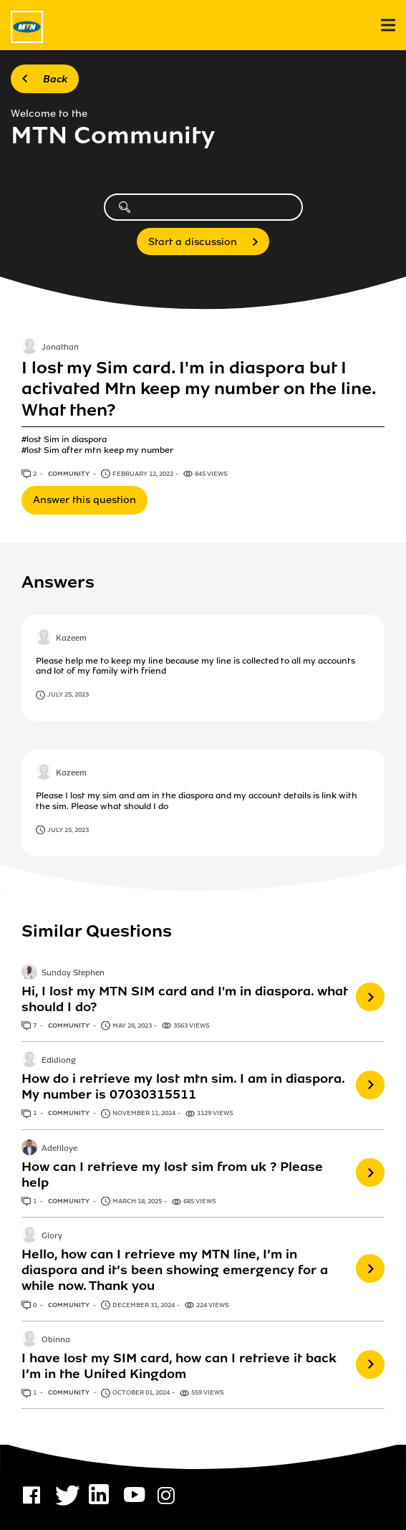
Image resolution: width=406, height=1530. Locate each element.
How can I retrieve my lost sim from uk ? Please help (172, 1174)
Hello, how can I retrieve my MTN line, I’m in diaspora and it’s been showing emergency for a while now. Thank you (174, 1269)
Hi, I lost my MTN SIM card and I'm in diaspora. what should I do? (184, 998)
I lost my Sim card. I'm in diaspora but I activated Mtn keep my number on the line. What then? (198, 389)
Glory (52, 1237)
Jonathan (60, 348)
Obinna (56, 1340)
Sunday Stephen (73, 973)
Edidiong (59, 1061)
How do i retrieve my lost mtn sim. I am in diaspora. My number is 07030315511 (182, 1086)
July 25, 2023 (68, 694)
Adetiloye (59, 1149)
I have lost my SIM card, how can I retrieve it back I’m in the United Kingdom (179, 1365)
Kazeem (71, 638)
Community (69, 473)
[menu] (388, 25)
